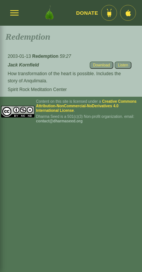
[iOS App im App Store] (128, 13)
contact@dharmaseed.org (59, 121)
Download (101, 65)
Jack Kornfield (23, 65)
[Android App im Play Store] (109, 13)
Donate (87, 13)
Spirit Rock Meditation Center (37, 89)
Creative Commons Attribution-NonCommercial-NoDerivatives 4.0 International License (86, 106)
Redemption (46, 56)
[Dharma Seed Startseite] (49, 13)
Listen (123, 65)
